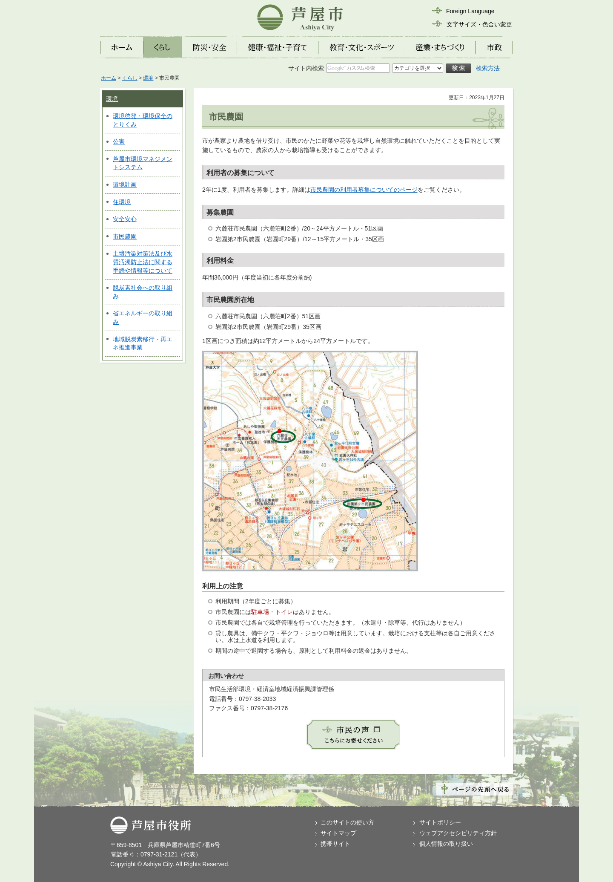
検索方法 (488, 68)
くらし (129, 78)
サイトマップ (338, 833)
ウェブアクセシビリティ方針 (458, 833)
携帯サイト (335, 843)
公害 (119, 141)
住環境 (122, 202)
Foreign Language (470, 11)
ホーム (108, 78)
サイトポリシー (440, 822)
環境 (148, 78)
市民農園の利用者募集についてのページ (364, 189)
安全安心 (125, 219)
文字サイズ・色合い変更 (479, 24)
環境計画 (125, 184)
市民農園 (125, 236)
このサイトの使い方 (347, 822)
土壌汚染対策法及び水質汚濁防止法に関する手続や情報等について (142, 262)
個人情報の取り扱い (446, 843)
